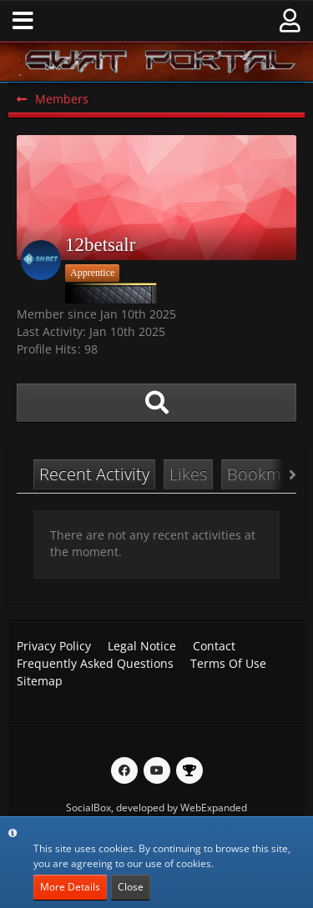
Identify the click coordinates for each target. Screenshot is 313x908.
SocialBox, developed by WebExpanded (156, 807)
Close (131, 887)
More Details (70, 887)
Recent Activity (94, 474)
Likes (188, 474)
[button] (23, 21)
